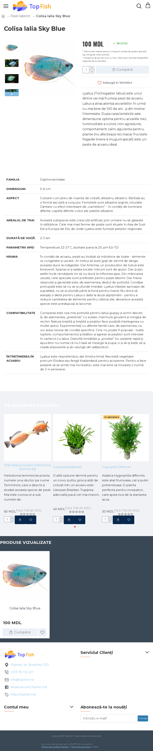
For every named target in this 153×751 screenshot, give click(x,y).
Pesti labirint (20, 16)
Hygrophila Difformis (116, 467)
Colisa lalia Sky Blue (24, 608)
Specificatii (18, 166)
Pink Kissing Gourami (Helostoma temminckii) (27, 467)
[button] (75, 526)
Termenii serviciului (81, 746)
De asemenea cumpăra (31, 405)
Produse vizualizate (25, 542)
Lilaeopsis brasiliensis (67, 467)
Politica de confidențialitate (55, 746)
